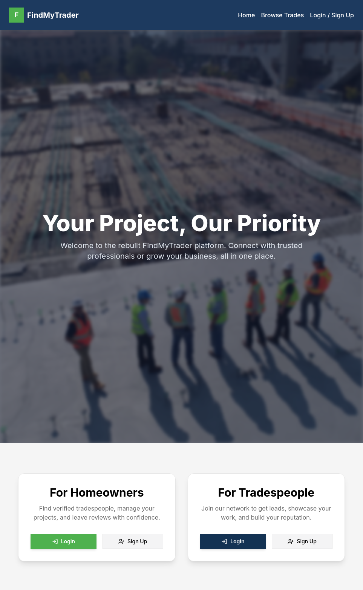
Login (63, 541)
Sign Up (132, 541)
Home (246, 15)
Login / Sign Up (332, 15)
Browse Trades (282, 15)
